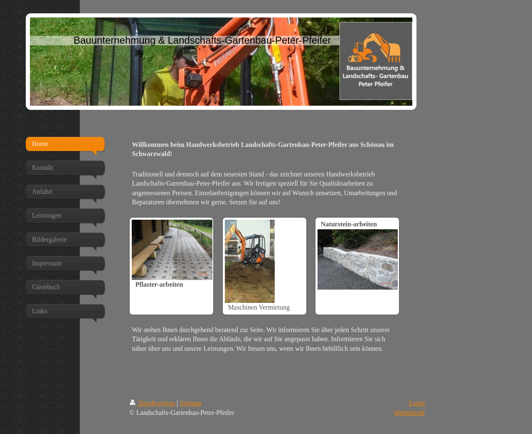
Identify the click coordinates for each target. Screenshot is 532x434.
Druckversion (153, 403)
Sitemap (190, 403)
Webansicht (409, 412)
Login (417, 403)
